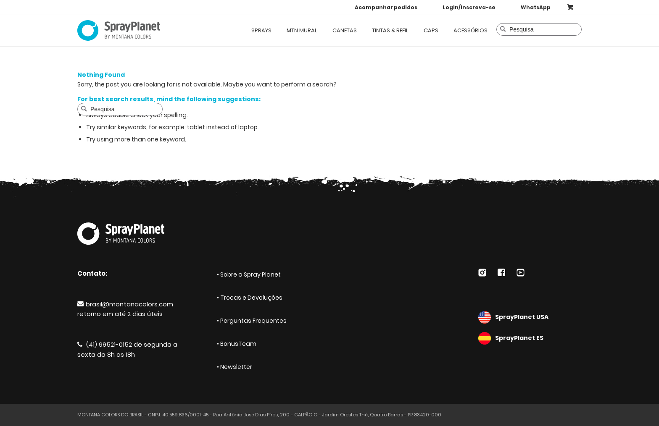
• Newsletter (234, 367)
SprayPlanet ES (530, 338)
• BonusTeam (236, 344)
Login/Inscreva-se (469, 7)
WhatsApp (536, 7)
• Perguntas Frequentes (252, 320)
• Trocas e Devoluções (249, 297)
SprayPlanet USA (530, 317)
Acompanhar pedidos (386, 7)
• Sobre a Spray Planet (249, 274)
